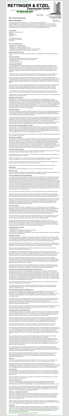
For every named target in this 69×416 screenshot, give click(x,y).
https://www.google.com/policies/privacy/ (44, 410)
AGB (29, 414)
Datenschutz (25, 414)
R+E (18, 11)
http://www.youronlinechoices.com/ (18, 201)
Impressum (55, 20)
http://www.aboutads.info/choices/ (46, 199)
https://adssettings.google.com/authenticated (18, 411)
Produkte (22, 11)
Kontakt (30, 11)
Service (26, 11)
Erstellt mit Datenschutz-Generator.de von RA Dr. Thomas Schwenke (23, 412)
